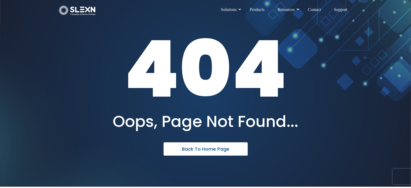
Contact (314, 9)
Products (257, 9)
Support (341, 9)
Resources (288, 9)
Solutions (231, 9)
